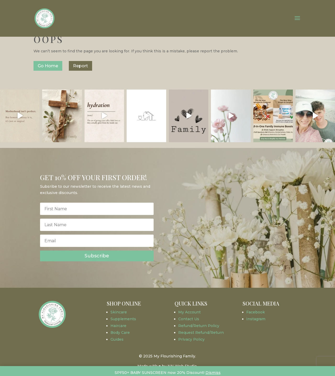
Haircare (118, 325)
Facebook (255, 312)
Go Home (48, 65)
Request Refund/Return (201, 332)
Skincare (118, 312)
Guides (117, 339)
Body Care (120, 332)
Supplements (123, 319)
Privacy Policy (191, 339)
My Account (189, 312)
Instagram (255, 319)
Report (80, 65)
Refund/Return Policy (198, 325)
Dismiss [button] (213, 372)
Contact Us (188, 319)
